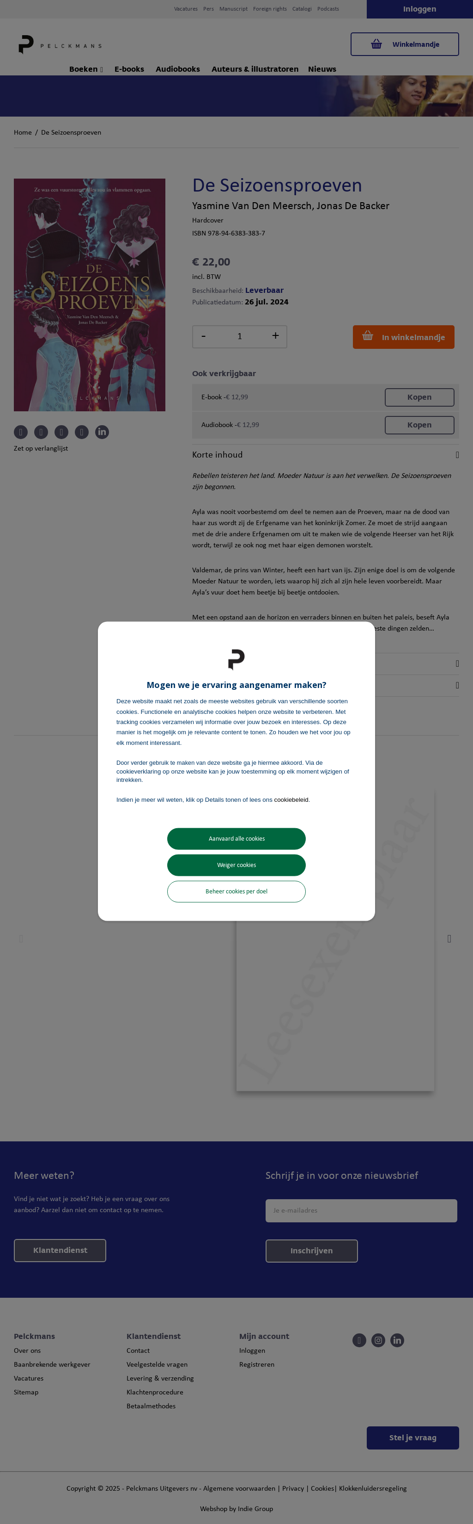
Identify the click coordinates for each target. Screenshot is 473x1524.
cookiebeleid (291, 799)
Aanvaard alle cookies (237, 838)
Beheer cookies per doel (236, 891)
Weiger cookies (236, 864)
